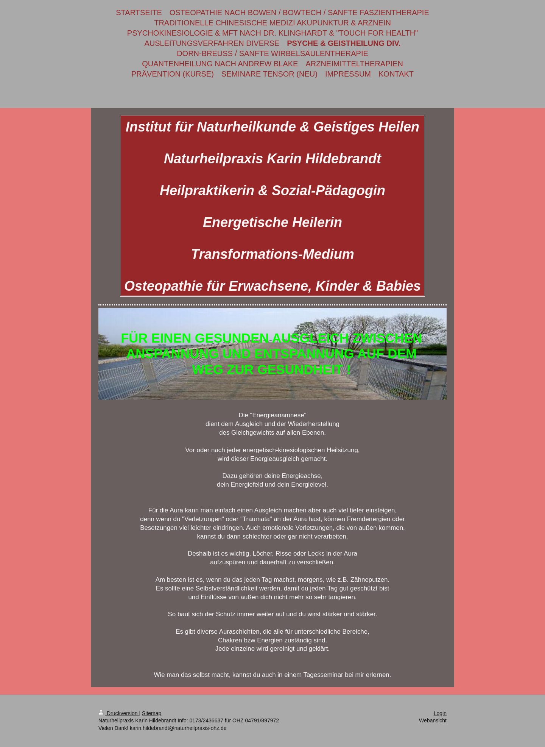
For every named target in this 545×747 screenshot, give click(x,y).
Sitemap (151, 713)
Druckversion (118, 713)
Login (440, 713)
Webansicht (433, 720)
